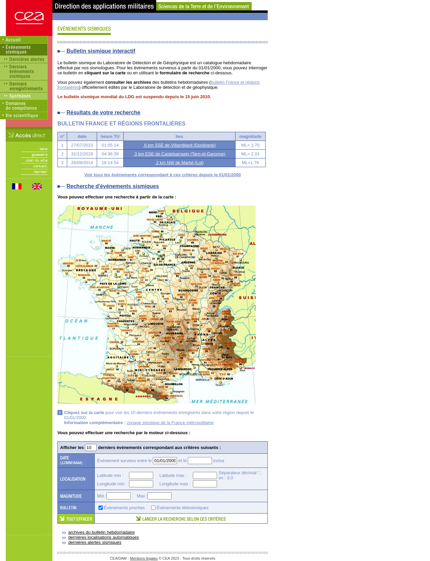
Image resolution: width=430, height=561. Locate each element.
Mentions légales (144, 558)
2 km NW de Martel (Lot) (179, 162)
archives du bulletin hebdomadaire (101, 532)
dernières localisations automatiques (103, 537)
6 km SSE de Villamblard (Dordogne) (179, 145)
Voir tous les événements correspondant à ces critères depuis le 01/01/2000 (162, 174)
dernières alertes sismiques (94, 542)
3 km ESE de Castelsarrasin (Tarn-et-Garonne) (179, 153)
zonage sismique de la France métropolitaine (170, 422)
